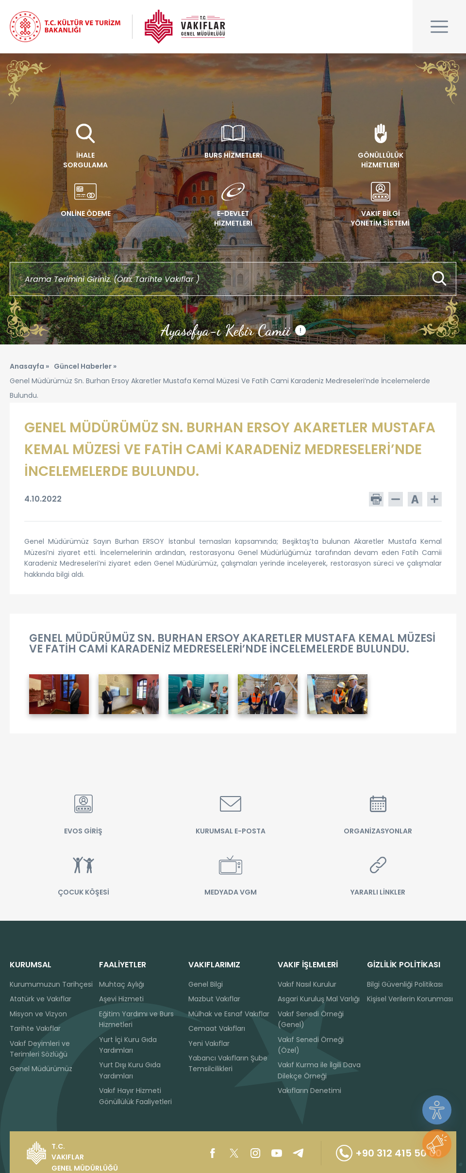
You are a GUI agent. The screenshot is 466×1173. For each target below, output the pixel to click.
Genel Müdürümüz (41, 1069)
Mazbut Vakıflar (214, 999)
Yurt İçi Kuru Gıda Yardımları (128, 1045)
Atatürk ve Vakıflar (40, 999)
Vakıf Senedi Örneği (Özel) (311, 1045)
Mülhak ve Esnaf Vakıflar (228, 1014)
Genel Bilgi (205, 984)
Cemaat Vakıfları (216, 1028)
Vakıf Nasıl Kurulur (307, 984)
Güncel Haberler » (85, 366)
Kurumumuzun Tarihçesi (51, 984)
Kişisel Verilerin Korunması (410, 999)
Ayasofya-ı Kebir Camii (233, 330)
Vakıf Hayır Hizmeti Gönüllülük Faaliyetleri (135, 1096)
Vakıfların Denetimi (309, 1090)
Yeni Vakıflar (209, 1043)
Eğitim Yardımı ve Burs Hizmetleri (136, 1019)
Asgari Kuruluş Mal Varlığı (319, 999)
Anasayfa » (29, 366)
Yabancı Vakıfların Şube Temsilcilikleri (227, 1063)
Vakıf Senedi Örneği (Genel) (311, 1019)
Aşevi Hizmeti (121, 999)
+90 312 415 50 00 (389, 1153)
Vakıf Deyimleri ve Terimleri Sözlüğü (40, 1049)
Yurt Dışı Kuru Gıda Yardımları (130, 1070)
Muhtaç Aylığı (121, 984)
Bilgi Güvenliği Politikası (405, 984)
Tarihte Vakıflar (35, 1028)
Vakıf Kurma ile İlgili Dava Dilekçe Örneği (319, 1070)
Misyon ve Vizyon (38, 1014)
